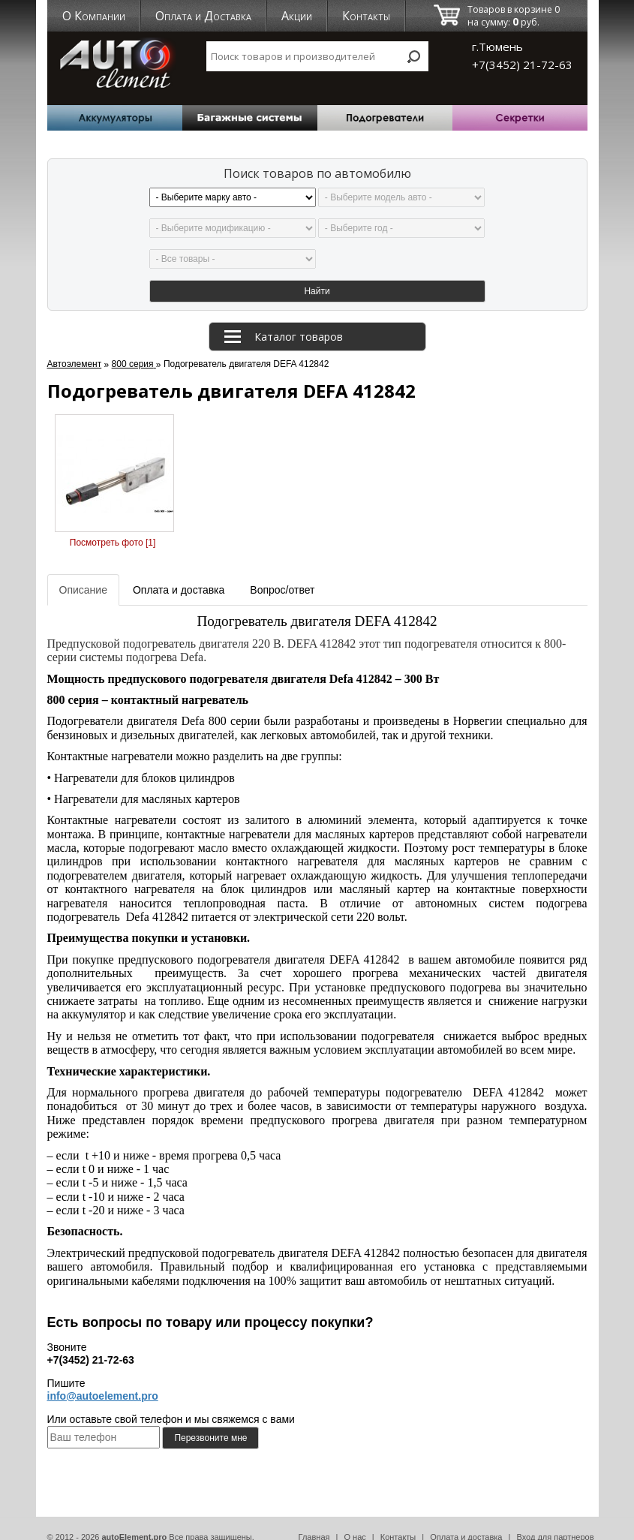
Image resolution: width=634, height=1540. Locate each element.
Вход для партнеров (554, 1520)
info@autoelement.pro (102, 1379)
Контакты (366, 16)
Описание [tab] (83, 573)
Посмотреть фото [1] (112, 526)
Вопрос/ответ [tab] (282, 573)
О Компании (93, 16)
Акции (296, 16)
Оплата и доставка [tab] (178, 573)
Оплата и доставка (466, 1520)
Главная (314, 1520)
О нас (354, 1520)
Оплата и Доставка (203, 16)
